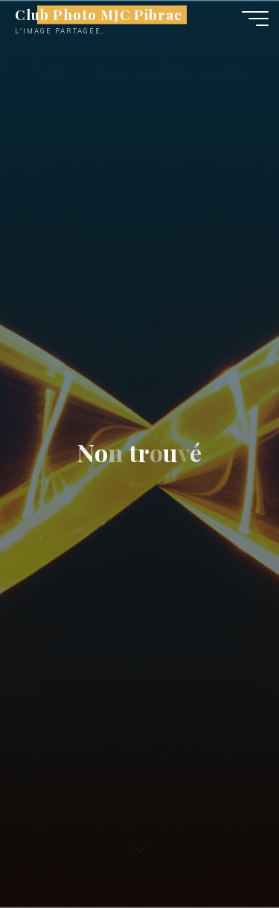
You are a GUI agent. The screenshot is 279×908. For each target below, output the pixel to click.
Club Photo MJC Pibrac (98, 14)
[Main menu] (255, 18)
